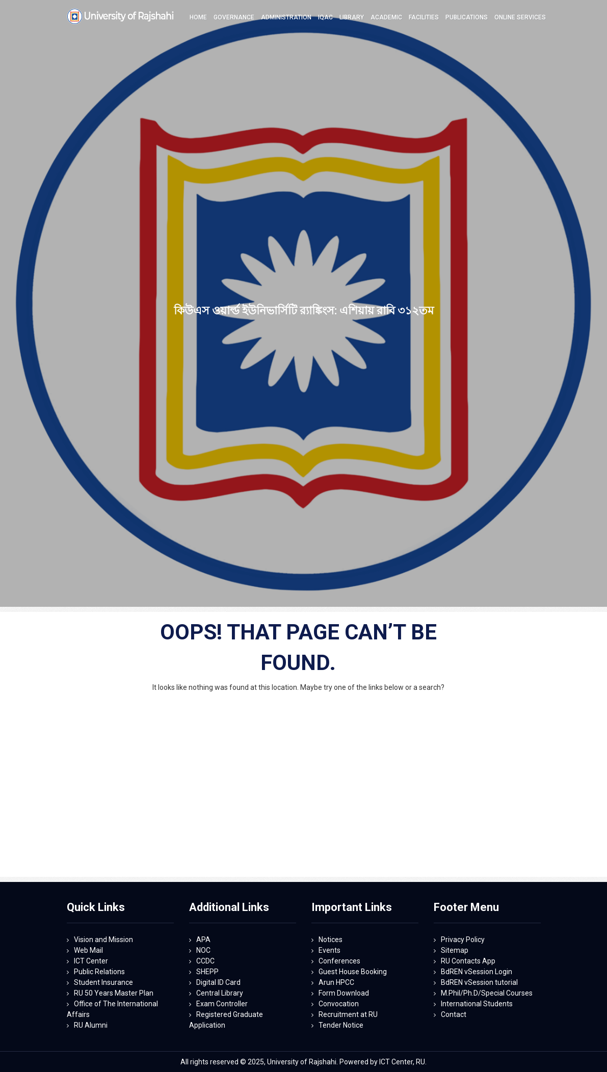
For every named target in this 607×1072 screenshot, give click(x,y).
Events (329, 950)
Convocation (339, 1004)
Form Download (344, 993)
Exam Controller (222, 1004)
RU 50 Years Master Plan (113, 993)
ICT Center (91, 961)
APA (203, 939)
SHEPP (207, 972)
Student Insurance (103, 982)
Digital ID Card (218, 982)
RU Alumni (91, 1025)
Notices (330, 939)
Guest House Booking (353, 972)
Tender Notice (341, 1025)
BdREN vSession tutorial (479, 982)
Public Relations (99, 972)
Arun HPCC (336, 982)
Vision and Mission (103, 939)
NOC (203, 950)
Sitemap (454, 950)
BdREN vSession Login (476, 972)
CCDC (205, 961)
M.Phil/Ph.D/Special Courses (487, 993)
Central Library (219, 993)
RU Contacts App (468, 961)
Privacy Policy (463, 939)
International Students (477, 1004)
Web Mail (88, 950)
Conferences (339, 961)
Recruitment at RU (348, 1014)
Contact (453, 1014)
